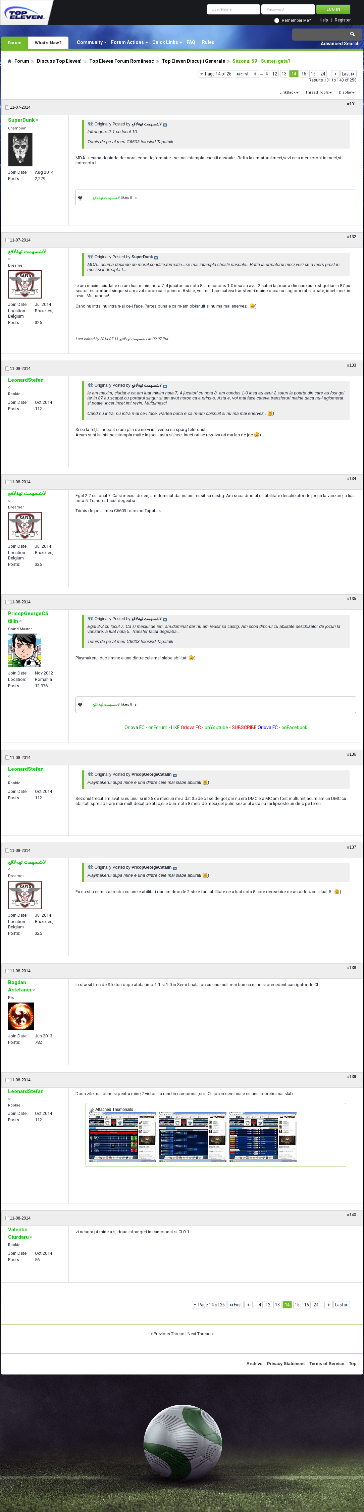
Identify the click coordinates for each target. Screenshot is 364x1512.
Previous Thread (169, 1333)
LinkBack (287, 92)
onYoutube (216, 727)
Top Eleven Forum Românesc (121, 61)
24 (322, 73)
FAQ (191, 42)
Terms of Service (326, 1363)
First (242, 73)
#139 (351, 1076)
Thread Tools (317, 92)
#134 (351, 478)
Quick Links (165, 42)
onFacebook (294, 727)
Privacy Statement (286, 1363)
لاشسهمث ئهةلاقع (106, 198)
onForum (157, 727)
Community (90, 42)
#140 (351, 1214)
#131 (351, 104)
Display (345, 92)
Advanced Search (340, 43)
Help (324, 20)
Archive (255, 1363)
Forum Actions (127, 42)
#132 (351, 236)
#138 (351, 967)
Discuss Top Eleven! (59, 61)
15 (304, 73)
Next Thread (199, 1333)
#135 (351, 598)
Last (348, 73)
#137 (351, 847)
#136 (351, 754)
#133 (351, 365)
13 (284, 73)
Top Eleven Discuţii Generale (193, 61)
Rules (208, 42)
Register (343, 20)
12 (274, 73)
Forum (14, 42)
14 (294, 73)
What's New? (48, 42)
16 (313, 73)
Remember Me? (296, 20)
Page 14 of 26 (218, 73)
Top (353, 1363)
